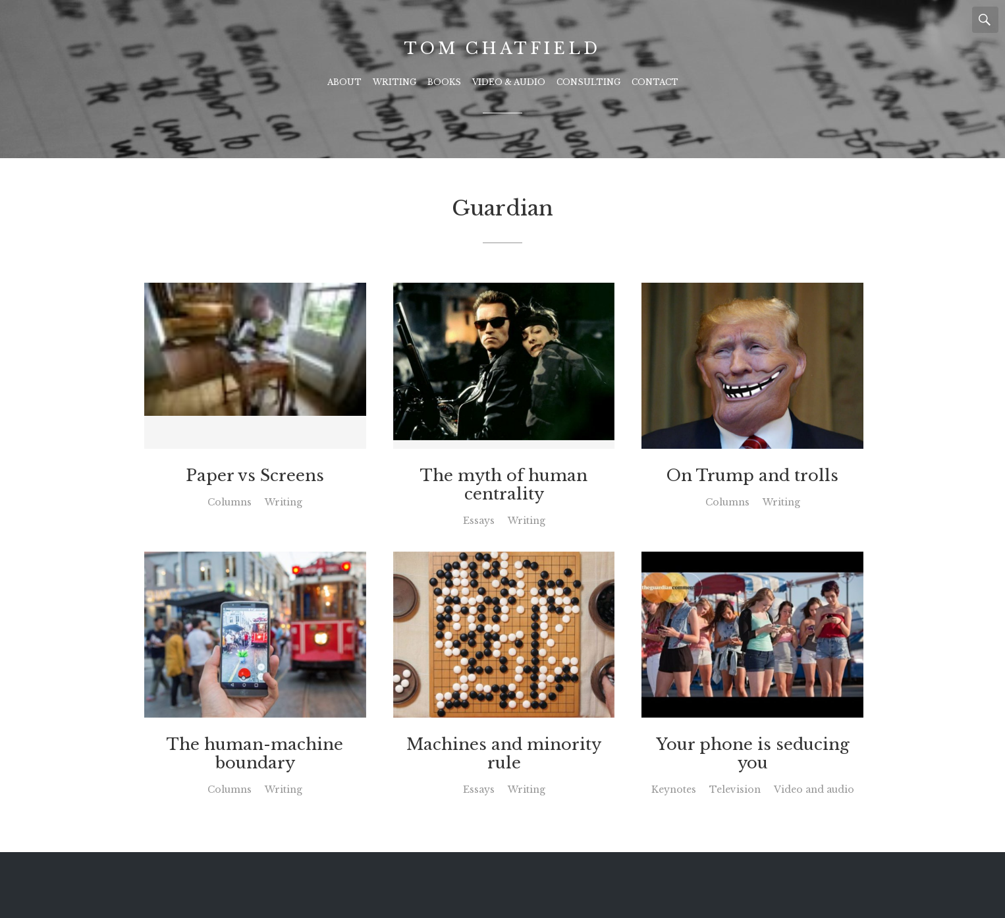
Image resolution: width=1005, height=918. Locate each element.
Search (985, 20)
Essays (479, 521)
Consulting (588, 82)
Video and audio (814, 789)
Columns (229, 502)
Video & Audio (508, 82)
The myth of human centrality (503, 485)
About (344, 82)
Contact (655, 82)
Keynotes (673, 789)
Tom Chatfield (502, 48)
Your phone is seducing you (753, 753)
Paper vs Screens (255, 476)
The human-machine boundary (255, 753)
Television (735, 789)
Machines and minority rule (503, 753)
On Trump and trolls (752, 476)
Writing (394, 82)
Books (444, 82)
